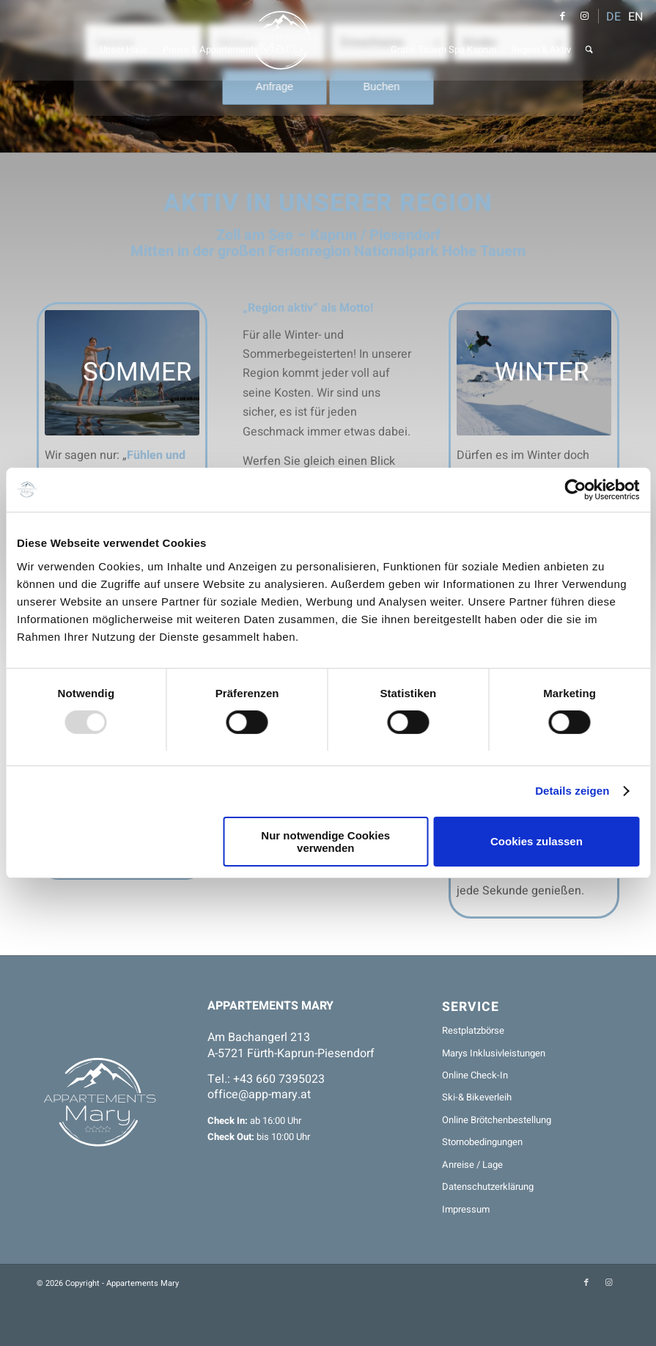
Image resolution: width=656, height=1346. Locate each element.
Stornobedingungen (482, 1142)
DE (613, 17)
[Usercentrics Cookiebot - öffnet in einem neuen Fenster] (575, 490)
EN (635, 17)
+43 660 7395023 (279, 1079)
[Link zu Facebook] (562, 16)
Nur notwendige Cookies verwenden (325, 841)
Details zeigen (572, 790)
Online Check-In (475, 1075)
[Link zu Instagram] (584, 16)
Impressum (466, 1209)
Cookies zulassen (536, 841)
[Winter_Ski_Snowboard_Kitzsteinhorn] (534, 372)
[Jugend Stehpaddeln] (122, 372)
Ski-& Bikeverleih (477, 1097)
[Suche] (589, 40)
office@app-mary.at (259, 1094)
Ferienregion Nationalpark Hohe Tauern (397, 251)
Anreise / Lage (472, 1165)
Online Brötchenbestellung (496, 1120)
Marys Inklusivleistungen (493, 1053)
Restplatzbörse (473, 1030)
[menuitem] (123, 40)
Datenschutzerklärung (488, 1187)
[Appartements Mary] (328, 40)
